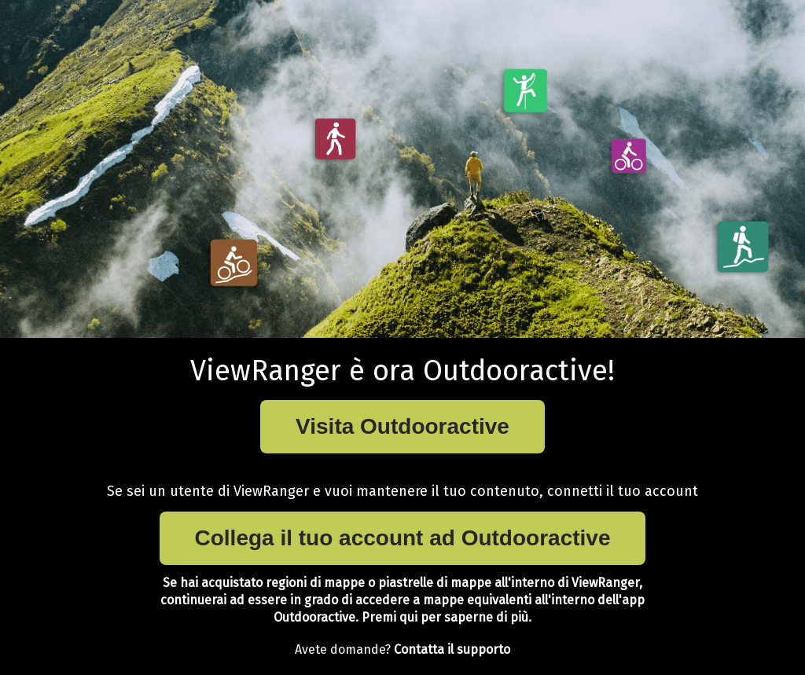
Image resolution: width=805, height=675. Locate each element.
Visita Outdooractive (402, 426)
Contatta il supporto (452, 649)
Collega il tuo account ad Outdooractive (403, 538)
